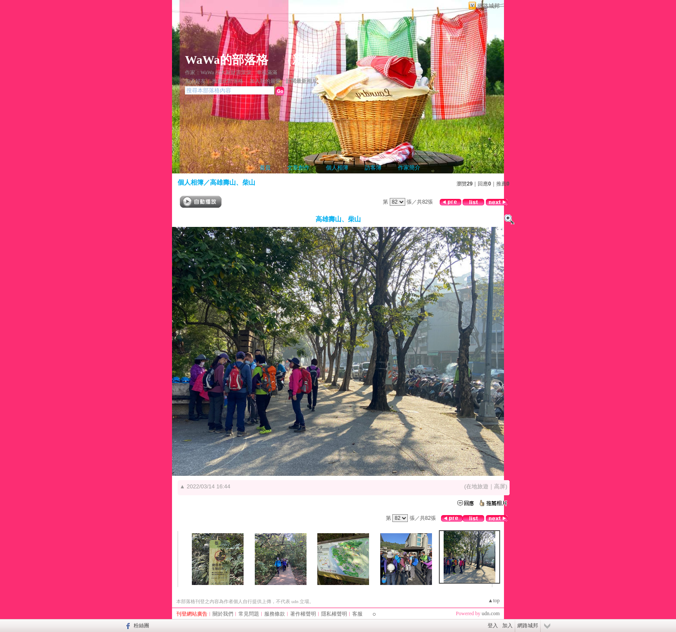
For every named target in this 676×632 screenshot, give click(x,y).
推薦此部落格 (227, 81)
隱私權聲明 (334, 614)
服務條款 (274, 614)
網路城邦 (488, 6)
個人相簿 (337, 167)
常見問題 (248, 614)
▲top (494, 600)
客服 (357, 614)
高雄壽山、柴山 (232, 182)
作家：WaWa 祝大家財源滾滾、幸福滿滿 (231, 72)
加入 (507, 626)
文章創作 (298, 167)
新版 (304, 59)
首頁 (265, 167)
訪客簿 (373, 167)
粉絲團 (141, 626)
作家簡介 (409, 167)
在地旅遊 (477, 486)
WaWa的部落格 (226, 59)
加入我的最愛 (265, 81)
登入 (493, 626)
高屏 (499, 486)
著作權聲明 (303, 614)
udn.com (491, 613)
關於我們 (223, 614)
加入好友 (195, 81)
